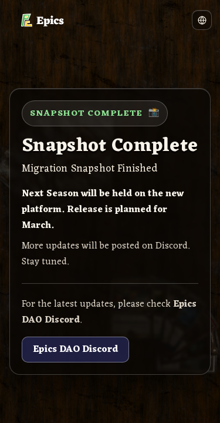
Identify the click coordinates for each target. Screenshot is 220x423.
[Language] (202, 20)
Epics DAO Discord (75, 349)
